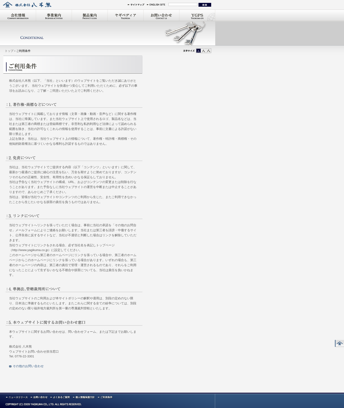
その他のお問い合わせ (28, 366)
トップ (9, 51)
